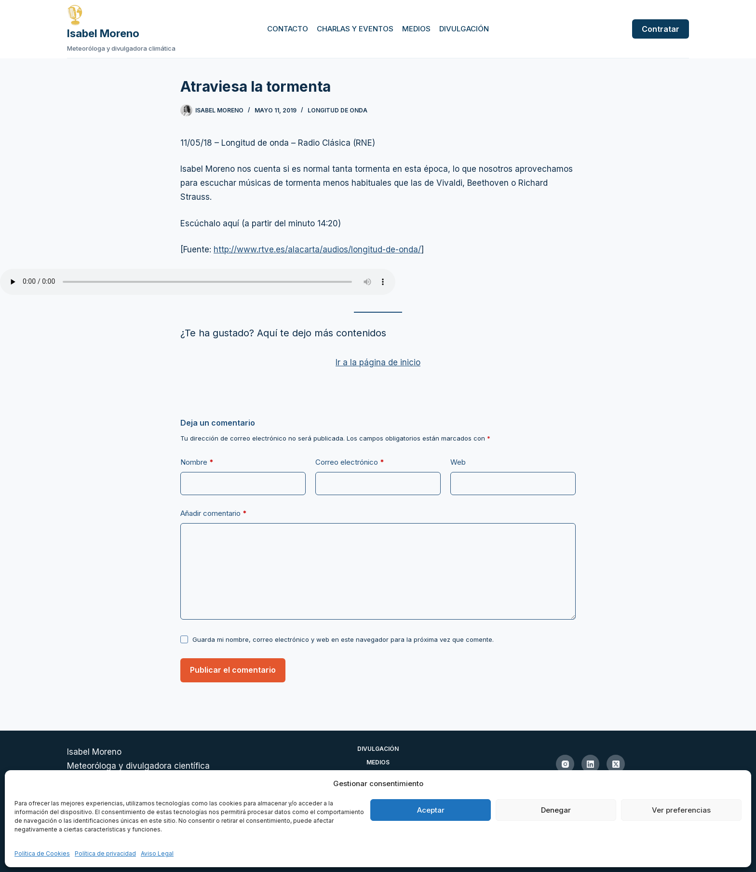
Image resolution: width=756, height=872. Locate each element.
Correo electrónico (349, 462)
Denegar (556, 810)
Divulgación (464, 28)
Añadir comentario (213, 513)
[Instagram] (565, 764)
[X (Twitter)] (616, 764)
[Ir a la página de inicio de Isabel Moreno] (121, 15)
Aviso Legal (157, 853)
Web (458, 462)
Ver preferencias (681, 810)
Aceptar (431, 810)
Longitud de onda (337, 110)
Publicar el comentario (233, 670)
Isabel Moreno (103, 33)
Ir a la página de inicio (378, 362)
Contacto (287, 28)
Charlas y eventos (355, 28)
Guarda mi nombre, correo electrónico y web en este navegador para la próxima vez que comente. (343, 639)
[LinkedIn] (590, 764)
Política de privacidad (105, 853)
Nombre (197, 462)
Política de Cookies (42, 853)
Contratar (660, 29)
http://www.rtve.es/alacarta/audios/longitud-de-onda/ (317, 249)
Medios (416, 28)
